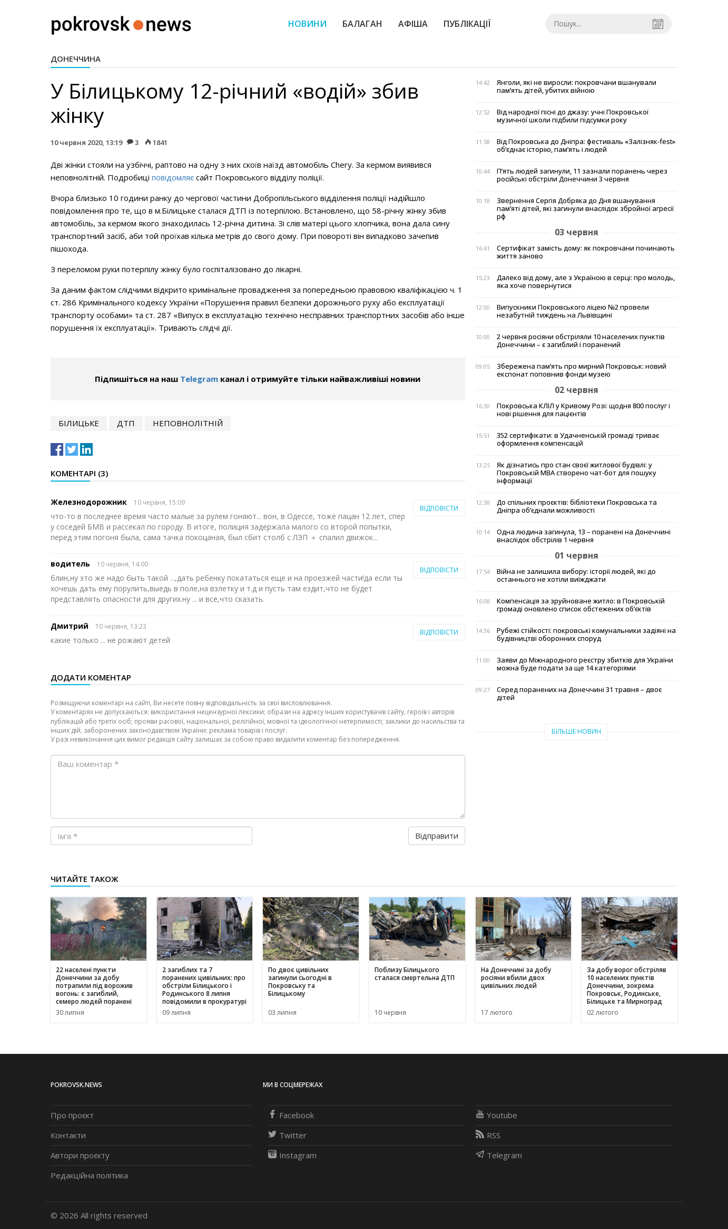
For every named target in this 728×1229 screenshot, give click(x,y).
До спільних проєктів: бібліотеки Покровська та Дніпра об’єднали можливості (577, 506)
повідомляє (173, 177)
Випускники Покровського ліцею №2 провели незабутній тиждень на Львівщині (573, 311)
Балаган (362, 24)
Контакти (68, 1135)
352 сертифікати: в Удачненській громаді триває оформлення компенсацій (578, 439)
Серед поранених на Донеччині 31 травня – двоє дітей (579, 694)
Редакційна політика (89, 1175)
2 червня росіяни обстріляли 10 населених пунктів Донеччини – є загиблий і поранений (581, 341)
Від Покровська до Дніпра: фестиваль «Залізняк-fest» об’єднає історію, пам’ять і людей (586, 145)
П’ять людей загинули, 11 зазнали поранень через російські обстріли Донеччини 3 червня (582, 175)
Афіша (413, 24)
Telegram (199, 378)
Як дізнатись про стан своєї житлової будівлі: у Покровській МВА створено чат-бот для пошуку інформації (576, 473)
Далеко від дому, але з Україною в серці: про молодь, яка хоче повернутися (586, 282)
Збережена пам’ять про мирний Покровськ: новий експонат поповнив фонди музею (581, 370)
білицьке (78, 423)
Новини (307, 24)
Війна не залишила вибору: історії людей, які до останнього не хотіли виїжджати (576, 575)
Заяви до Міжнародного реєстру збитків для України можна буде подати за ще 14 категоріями (585, 664)
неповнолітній (188, 423)
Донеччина (76, 58)
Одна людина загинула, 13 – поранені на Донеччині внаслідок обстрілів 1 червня (584, 536)
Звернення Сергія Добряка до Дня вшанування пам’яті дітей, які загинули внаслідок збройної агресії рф (585, 208)
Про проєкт (72, 1115)
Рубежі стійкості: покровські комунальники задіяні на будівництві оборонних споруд (586, 634)
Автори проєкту (80, 1155)
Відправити (436, 835)
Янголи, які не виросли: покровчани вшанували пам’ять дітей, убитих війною (576, 86)
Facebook (291, 1115)
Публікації (467, 24)
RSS (488, 1135)
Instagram (292, 1155)
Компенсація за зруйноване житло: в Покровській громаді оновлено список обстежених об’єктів (581, 605)
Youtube (496, 1115)
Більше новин (576, 731)
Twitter (287, 1135)
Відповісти (439, 508)
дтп (126, 423)
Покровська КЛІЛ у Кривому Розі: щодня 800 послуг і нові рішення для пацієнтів (583, 410)
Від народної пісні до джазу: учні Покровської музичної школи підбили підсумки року (572, 116)
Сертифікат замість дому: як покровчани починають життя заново (586, 252)
